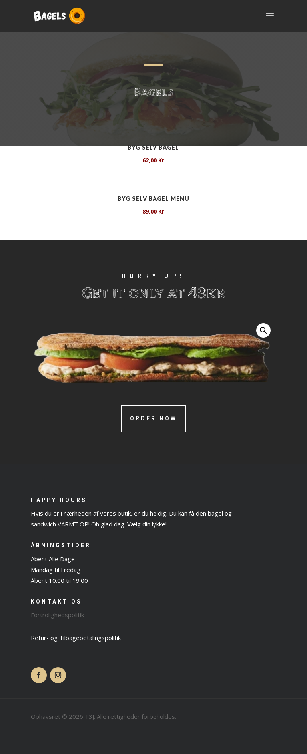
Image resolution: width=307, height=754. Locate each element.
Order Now (153, 418)
